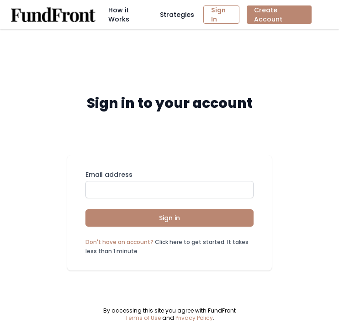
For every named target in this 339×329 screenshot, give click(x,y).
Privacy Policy (194, 318)
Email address (108, 174)
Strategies (177, 14)
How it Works (118, 14)
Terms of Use (143, 318)
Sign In (218, 14)
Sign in (169, 218)
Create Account (268, 14)
